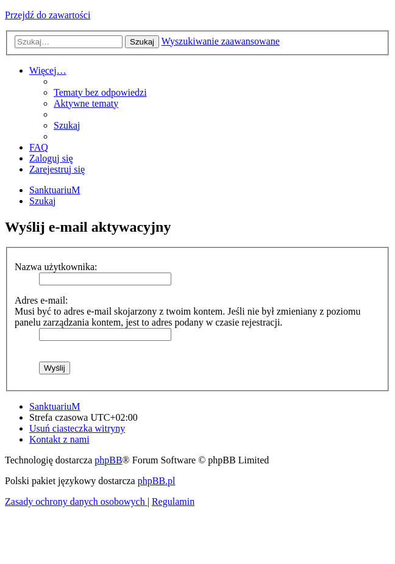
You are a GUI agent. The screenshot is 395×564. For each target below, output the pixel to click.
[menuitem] (100, 92)
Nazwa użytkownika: (56, 267)
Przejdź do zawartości (47, 15)
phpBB (108, 460)
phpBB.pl (157, 481)
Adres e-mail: (41, 300)
